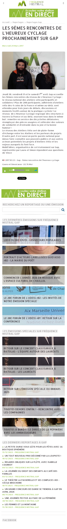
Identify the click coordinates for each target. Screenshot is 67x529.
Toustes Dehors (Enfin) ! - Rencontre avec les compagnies (32, 411)
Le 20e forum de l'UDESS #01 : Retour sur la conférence (33, 320)
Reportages (18, 22)
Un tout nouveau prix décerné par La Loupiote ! (33, 455)
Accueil (6, 22)
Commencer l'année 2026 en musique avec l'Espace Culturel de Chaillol (32, 279)
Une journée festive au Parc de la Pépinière (30, 498)
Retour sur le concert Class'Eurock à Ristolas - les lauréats (30, 370)
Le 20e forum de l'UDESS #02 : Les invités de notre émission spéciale (33, 299)
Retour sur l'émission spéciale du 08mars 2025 (32, 390)
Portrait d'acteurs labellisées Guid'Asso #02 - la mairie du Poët (32, 259)
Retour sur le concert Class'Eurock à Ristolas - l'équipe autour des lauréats (31, 350)
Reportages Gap (34, 22)
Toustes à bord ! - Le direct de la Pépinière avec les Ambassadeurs (33, 431)
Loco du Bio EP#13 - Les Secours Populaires (32, 240)
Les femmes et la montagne (20, 504)
